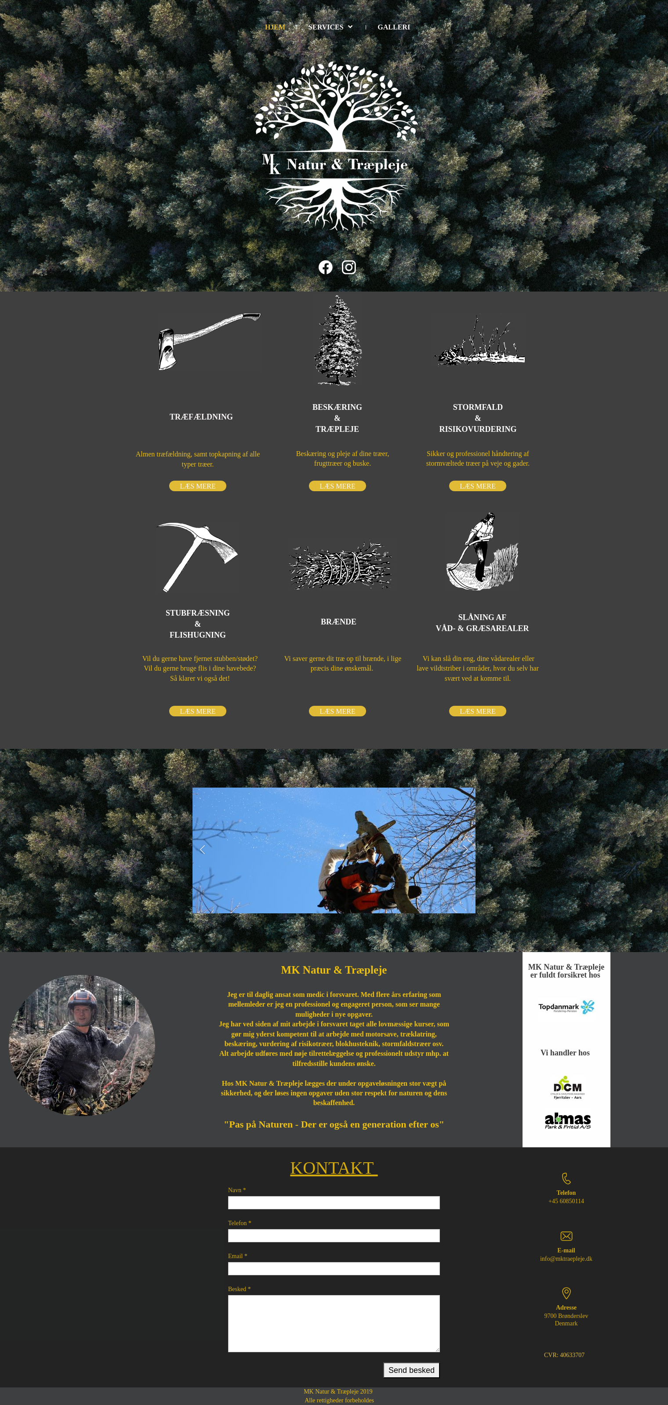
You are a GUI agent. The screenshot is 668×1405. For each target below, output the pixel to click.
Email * (237, 1256)
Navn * (237, 1190)
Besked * (239, 1289)
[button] (202, 850)
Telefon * (239, 1223)
